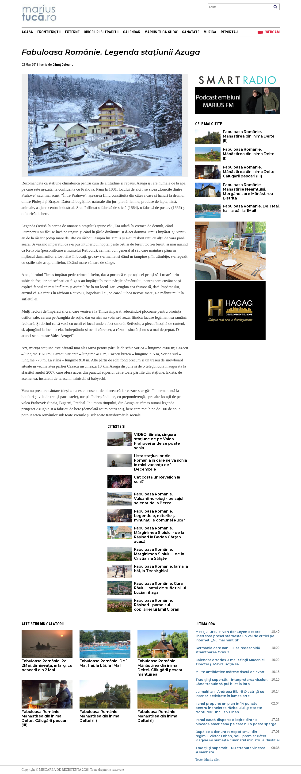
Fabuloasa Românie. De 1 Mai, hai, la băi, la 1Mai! (251, 208)
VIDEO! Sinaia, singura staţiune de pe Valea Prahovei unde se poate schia (157, 441)
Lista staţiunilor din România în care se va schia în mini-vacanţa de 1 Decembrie (160, 462)
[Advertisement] (61, 454)
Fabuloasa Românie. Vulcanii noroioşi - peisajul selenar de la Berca (158, 498)
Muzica (210, 32)
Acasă (27, 32)
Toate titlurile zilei (207, 759)
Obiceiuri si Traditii (101, 32)
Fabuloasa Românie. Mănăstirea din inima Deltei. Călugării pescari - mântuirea (161, 668)
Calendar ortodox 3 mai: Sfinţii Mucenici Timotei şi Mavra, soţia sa (230, 662)
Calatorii (55, 624)
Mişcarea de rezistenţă (64, 13)
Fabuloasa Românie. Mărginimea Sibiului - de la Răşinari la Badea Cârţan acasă (159, 535)
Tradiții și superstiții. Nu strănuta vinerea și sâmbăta (230, 750)
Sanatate (190, 32)
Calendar (131, 32)
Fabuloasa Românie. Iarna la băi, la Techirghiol (161, 568)
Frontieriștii (49, 32)
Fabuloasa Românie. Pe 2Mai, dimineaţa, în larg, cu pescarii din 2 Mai (47, 665)
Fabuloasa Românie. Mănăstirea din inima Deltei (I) (249, 154)
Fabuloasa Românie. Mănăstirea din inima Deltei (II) (249, 136)
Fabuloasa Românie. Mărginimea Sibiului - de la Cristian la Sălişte (159, 554)
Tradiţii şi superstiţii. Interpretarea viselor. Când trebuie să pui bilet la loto (231, 682)
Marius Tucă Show (161, 32)
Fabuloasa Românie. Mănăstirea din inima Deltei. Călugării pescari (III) (249, 171)
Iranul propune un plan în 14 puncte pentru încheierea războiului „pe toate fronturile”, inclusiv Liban (228, 707)
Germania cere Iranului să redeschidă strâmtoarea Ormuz (227, 650)
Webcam (272, 32)
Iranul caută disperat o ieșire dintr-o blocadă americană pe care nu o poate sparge (235, 722)
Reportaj (229, 32)
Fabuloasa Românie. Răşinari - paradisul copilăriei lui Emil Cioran (156, 605)
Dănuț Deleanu (63, 64)
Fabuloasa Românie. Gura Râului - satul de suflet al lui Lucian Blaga (160, 588)
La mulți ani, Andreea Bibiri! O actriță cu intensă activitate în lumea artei (229, 694)
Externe (72, 32)
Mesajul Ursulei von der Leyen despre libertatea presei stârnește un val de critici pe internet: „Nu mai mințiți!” (234, 636)
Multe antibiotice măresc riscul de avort (230, 672)
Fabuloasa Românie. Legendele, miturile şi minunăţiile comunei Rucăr (159, 515)
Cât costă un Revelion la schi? (157, 479)
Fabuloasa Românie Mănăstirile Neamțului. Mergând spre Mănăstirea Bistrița (248, 191)
